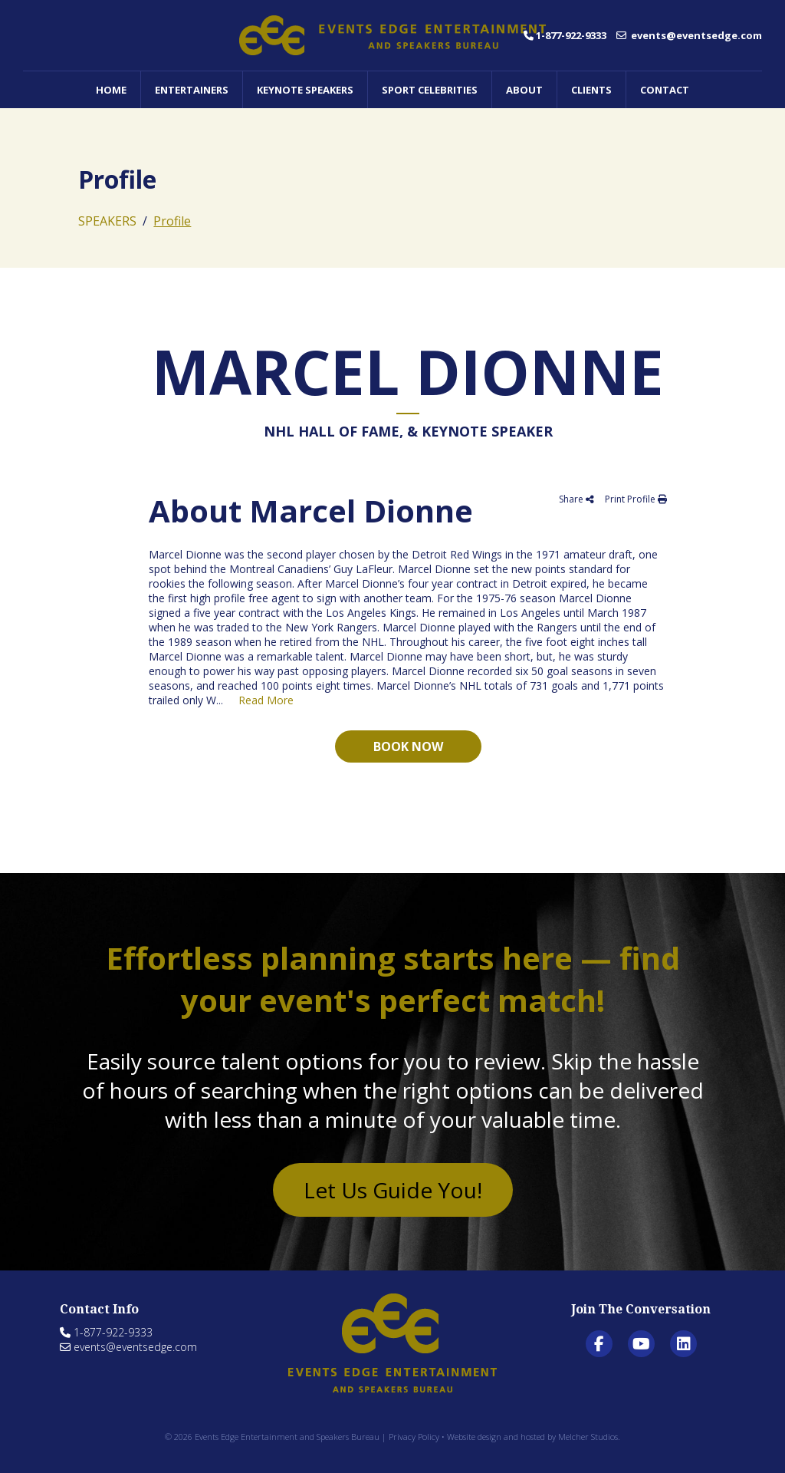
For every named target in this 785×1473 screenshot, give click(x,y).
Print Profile (636, 499)
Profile (172, 221)
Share (576, 499)
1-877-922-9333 (565, 35)
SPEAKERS (107, 221)
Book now (408, 746)
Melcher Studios (588, 1436)
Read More (266, 700)
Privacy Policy (414, 1436)
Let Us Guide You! (393, 1189)
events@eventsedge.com (689, 35)
